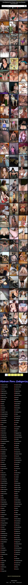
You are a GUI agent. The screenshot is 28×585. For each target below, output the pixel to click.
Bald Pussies (4, 391)
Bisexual (17, 397)
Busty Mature (17, 407)
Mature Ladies (17, 487)
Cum (2, 424)
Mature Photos (18, 489)
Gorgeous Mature (18, 453)
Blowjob (3, 401)
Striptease (3, 548)
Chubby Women (4, 416)
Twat (2, 558)
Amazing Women (5, 386)
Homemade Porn (18, 460)
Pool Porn (3, 520)
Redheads (3, 531)
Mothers (16, 497)
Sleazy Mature (4, 541)
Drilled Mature (4, 437)
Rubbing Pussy (4, 533)
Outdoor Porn (17, 514)
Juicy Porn (4, 472)
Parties (16, 516)
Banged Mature (18, 391)
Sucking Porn (4, 550)
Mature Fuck (4, 487)
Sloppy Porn (17, 541)
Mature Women (4, 493)
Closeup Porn (17, 416)
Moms (3, 497)
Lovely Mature (4, 481)
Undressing (4, 560)
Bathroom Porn (4, 393)
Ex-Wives (17, 439)
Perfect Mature (18, 518)
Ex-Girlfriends (4, 439)
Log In (23, 0)
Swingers (3, 552)
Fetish (3, 445)
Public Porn (17, 525)
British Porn (17, 405)
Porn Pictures (17, 520)
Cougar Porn (17, 418)
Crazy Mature (4, 420)
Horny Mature (17, 462)
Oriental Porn (4, 514)
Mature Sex (17, 491)
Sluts (2, 543)
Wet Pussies (4, 566)
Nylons (16, 508)
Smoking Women (18, 543)
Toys (16, 556)
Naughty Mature (4, 504)
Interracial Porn (4, 468)
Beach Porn (4, 395)
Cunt (16, 424)
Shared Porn (17, 537)
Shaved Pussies (4, 539)
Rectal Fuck (17, 529)
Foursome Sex (4, 449)
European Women (18, 437)
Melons (16, 493)
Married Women (4, 483)
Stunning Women (18, 548)
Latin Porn (3, 476)
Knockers (17, 474)
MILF (2, 495)
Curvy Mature (17, 426)
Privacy (14, 582)
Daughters (17, 428)
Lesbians (17, 476)
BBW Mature (17, 393)
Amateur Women (18, 384)
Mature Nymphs (4, 489)
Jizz (2, 470)
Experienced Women (5, 441)
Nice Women (4, 506)
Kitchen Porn (4, 474)
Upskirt (3, 562)
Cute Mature (4, 428)
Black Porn (4, 399)
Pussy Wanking (18, 527)
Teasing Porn (17, 552)
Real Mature (4, 529)
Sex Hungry (17, 535)
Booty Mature (17, 403)
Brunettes (3, 407)
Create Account (19, 0)
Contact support (19, 582)
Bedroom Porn (4, 397)
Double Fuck (4, 435)
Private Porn (4, 525)
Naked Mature (17, 499)
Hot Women (4, 464)
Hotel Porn (17, 464)
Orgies (16, 512)
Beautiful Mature (18, 395)
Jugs (16, 470)
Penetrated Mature (5, 518)
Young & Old (4, 571)
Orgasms (3, 512)
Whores (16, 566)
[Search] (14, 6)
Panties (3, 516)
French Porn (17, 449)
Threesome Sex (4, 554)
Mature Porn (4, 491)
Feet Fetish (17, 443)
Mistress (16, 495)
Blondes (16, 399)
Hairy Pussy (4, 458)
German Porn (17, 451)
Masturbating (17, 483)
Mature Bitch (17, 485)
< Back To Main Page (14, 3)
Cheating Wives (18, 412)
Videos (14, 7)
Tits (2, 556)
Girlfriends (4, 453)
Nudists (3, 508)
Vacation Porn (17, 562)
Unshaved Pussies (18, 560)
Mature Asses (4, 485)
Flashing (17, 447)
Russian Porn (17, 533)
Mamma (16, 481)
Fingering (17, 445)
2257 (10, 582)
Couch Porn (4, 418)
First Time (3, 447)
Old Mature (4, 510)
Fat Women (4, 443)
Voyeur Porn (17, 564)
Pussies (3, 527)
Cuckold (16, 422)
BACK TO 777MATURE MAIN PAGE (14, 576)
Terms (7, 582)
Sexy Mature (4, 537)
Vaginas (3, 564)
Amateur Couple (5, 384)
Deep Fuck (4, 430)
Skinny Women (18, 539)
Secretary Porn (4, 535)
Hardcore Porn (18, 458)
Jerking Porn (17, 468)
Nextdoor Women (18, 504)
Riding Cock (17, 531)
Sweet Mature (17, 550)
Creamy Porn (4, 422)
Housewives (4, 466)
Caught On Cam (4, 412)
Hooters (3, 462)
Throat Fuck (17, 554)
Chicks (16, 414)
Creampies (17, 420)
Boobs (3, 403)
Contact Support (14, 580)
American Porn (18, 386)
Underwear (17, 558)
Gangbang (3, 451)
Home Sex (3, 460)
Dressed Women (18, 435)
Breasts (3, 405)
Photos (19, 7)
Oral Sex (16, 510)
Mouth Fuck (4, 499)
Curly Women (4, 426)
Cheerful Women (5, 414)
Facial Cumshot (18, 441)
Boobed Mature (18, 401)
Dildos (16, 430)
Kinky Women (17, 472)
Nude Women (17, 506)
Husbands (17, 466)
